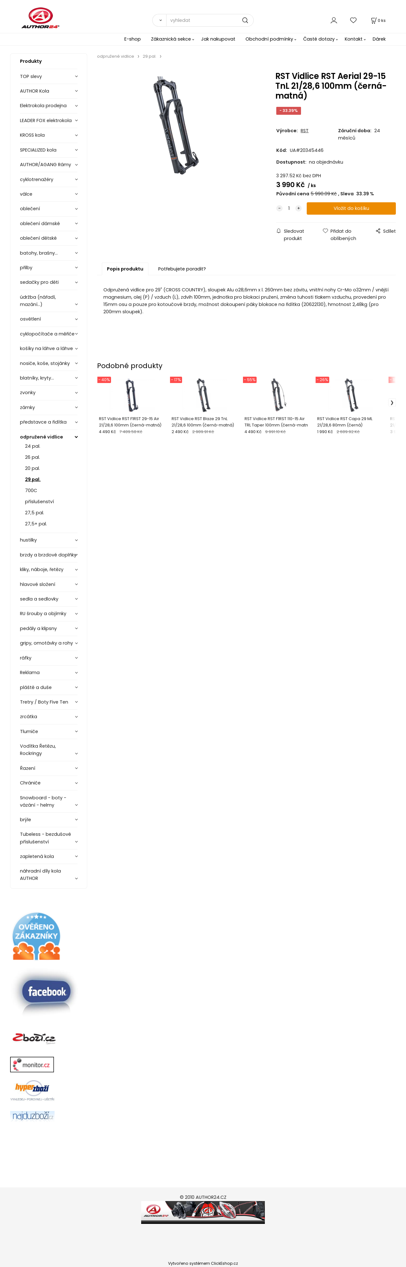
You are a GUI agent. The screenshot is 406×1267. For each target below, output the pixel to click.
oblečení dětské (38, 238)
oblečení (30, 208)
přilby (26, 267)
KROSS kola (32, 135)
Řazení (27, 768)
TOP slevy (31, 76)
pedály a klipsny (38, 628)
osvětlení (30, 319)
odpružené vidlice (41, 437)
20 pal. (32, 468)
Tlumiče (29, 731)
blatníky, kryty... (37, 378)
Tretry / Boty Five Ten (44, 702)
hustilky (28, 540)
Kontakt (354, 39)
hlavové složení (37, 584)
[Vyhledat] (159, 20)
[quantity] (289, 208)
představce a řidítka (43, 422)
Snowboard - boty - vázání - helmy (43, 801)
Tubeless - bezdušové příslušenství (45, 838)
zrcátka (28, 716)
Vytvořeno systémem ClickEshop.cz (203, 1263)
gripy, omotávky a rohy (46, 643)
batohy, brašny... (39, 253)
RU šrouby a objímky (43, 613)
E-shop (132, 39)
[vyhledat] (210, 20)
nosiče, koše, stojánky (45, 363)
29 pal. (33, 479)
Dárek (379, 39)
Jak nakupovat (218, 39)
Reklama (30, 672)
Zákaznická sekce (171, 39)
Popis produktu (125, 269)
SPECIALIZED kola (38, 150)
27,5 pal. (34, 513)
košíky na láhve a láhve (46, 348)
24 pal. (32, 446)
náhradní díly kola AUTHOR (40, 874)
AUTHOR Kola (34, 91)
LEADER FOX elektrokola (46, 120)
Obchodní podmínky (269, 39)
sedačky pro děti (39, 282)
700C (31, 490)
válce (26, 194)
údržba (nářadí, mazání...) (38, 301)
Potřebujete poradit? (182, 269)
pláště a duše (36, 687)
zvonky (28, 392)
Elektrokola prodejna (43, 105)
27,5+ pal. (36, 524)
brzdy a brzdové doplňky (48, 555)
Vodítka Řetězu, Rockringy (38, 750)
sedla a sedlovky (39, 599)
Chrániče (30, 783)
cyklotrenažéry (36, 179)
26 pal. (32, 457)
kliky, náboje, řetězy (41, 569)
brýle (25, 819)
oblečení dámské (40, 223)
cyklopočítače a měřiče (47, 334)
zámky (27, 407)
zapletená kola (37, 856)
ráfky (25, 658)
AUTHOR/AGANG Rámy (45, 164)
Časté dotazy (319, 39)
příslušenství (39, 501)
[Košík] (378, 20)
